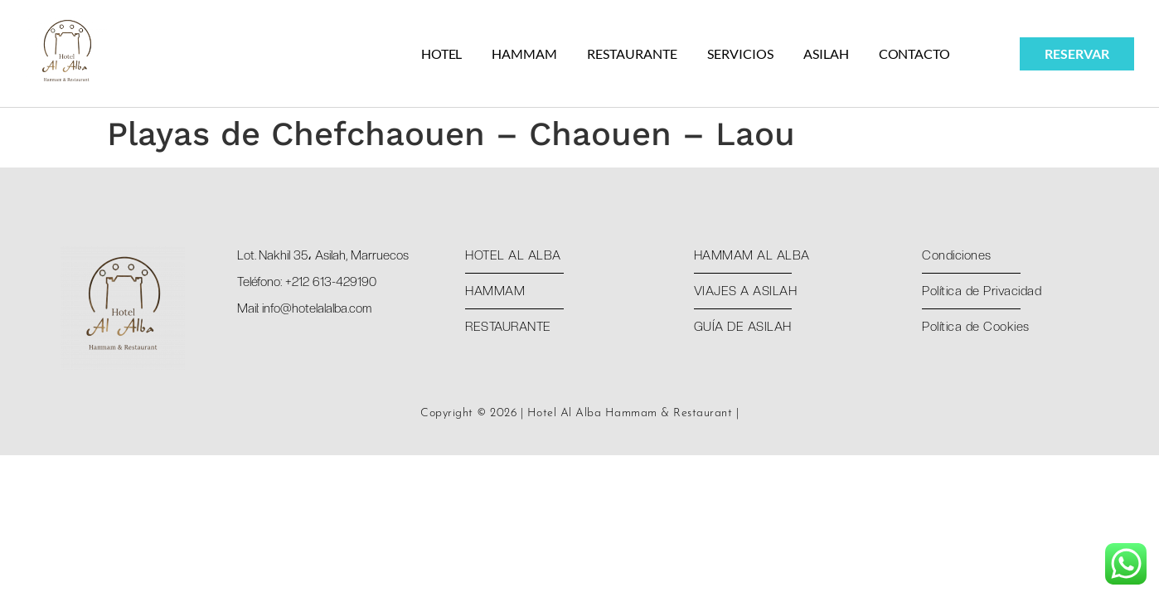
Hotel (442, 53)
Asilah (826, 53)
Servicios (740, 53)
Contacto (915, 53)
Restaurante (632, 53)
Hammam (524, 53)
